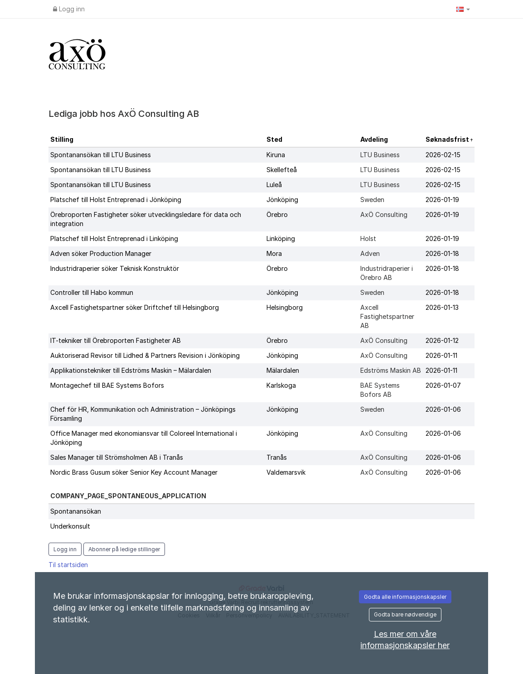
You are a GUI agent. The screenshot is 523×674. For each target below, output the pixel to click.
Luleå (274, 184)
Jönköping (282, 199)
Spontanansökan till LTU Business (100, 155)
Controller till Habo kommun (91, 292)
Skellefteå (281, 169)
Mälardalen (282, 370)
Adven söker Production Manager (100, 253)
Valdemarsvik (285, 472)
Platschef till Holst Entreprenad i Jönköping (115, 199)
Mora (274, 253)
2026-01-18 (442, 253)
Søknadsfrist (448, 139)
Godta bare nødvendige (405, 614)
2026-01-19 (442, 199)
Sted (274, 139)
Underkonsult (70, 526)
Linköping (280, 238)
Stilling (61, 139)
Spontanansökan (75, 511)
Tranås (276, 457)
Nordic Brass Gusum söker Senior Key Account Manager (134, 472)
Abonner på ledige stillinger (124, 549)
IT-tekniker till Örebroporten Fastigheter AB (115, 340)
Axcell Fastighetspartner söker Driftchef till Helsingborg (134, 307)
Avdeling (374, 139)
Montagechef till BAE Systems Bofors (107, 385)
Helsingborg (284, 307)
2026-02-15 (443, 155)
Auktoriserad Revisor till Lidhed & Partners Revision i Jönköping (145, 355)
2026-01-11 (441, 355)
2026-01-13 (442, 307)
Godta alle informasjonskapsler (405, 596)
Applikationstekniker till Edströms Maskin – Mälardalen (130, 370)
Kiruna (275, 155)
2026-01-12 (442, 340)
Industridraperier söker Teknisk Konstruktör (114, 268)
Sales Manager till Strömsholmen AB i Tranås (116, 457)
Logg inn (69, 9)
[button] (463, 9)
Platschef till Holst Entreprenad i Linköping (114, 238)
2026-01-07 (443, 385)
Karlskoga (281, 385)
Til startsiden (68, 564)
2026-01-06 (443, 409)
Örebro (277, 214)
